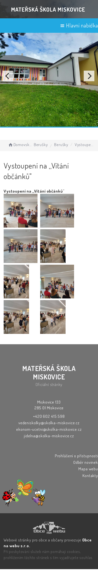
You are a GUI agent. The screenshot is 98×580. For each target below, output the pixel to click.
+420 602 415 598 (49, 416)
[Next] (89, 76)
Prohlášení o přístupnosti (76, 455)
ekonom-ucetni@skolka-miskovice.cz (49, 429)
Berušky (41, 144)
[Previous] (7, 76)
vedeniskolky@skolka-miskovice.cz (49, 422)
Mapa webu (88, 468)
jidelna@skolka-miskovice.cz (49, 435)
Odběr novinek (85, 462)
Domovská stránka (20, 144)
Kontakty (90, 475)
